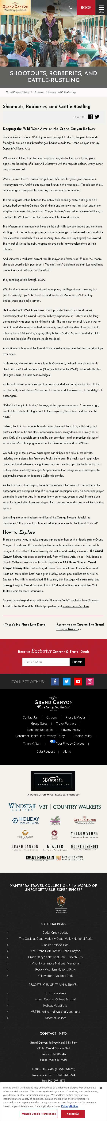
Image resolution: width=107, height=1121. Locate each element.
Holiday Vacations (55, 1005)
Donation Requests (40, 730)
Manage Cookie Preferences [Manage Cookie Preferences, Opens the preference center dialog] (39, 1113)
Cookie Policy (83, 736)
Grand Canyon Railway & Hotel (55, 999)
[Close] (101, 1088)
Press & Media (75, 717)
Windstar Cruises (55, 1018)
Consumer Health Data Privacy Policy (40, 736)
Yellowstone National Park (55, 976)
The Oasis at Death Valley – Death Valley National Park (55, 939)
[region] (53, 1101)
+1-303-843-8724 (63, 1075)
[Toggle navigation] (101, 7)
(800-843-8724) (65, 1069)
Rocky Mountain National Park (55, 969)
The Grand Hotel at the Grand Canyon (55, 951)
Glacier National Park (55, 945)
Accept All (73, 1113)
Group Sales (39, 723)
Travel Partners (66, 723)
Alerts (67, 751)
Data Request (45, 751)
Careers (51, 717)
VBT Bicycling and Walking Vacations (55, 1012)
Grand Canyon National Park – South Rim (55, 957)
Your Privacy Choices (67, 742)
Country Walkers (55, 993)
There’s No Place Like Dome (25, 624)
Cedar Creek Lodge (55, 932)
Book (86, 8)
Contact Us (30, 717)
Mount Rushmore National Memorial (55, 963)
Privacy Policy (70, 730)
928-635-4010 (58, 1060)
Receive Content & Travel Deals (53, 651)
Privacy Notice (69, 1106)
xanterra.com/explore (76, 606)
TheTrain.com (10, 591)
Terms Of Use (32, 744)
